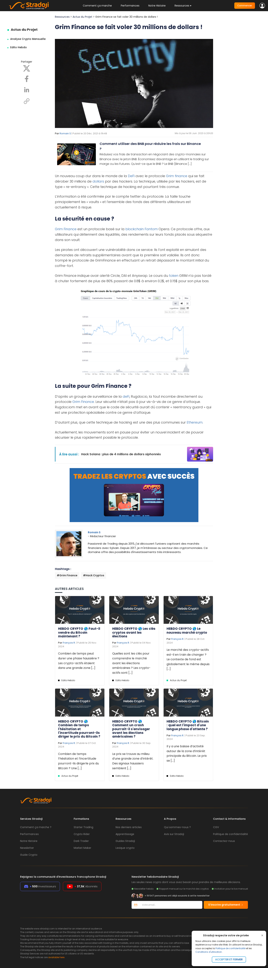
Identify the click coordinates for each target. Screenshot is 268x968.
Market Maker (82, 848)
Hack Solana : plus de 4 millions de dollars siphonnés (121, 454)
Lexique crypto (125, 848)
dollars (98, 181)
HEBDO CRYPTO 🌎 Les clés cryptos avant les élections (133, 632)
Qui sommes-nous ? (177, 827)
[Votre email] (171, 905)
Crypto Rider (82, 834)
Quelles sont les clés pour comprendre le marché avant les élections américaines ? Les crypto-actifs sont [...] (131, 663)
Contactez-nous (224, 841)
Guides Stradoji (125, 841)
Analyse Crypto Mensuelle (28, 39)
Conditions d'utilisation (208, 951)
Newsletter (27, 848)
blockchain (134, 229)
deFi (126, 396)
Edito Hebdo (18, 47)
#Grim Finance (67, 575)
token (173, 275)
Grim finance (176, 176)
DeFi (131, 176)
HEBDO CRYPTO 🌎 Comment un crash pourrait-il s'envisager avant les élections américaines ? (131, 729)
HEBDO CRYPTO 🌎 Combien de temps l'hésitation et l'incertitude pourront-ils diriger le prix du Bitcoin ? (79, 729)
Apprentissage (125, 834)
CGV (216, 827)
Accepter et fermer (229, 959)
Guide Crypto (28, 855)
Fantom (151, 229)
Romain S (65, 133)
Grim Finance (65, 229)
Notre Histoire (157, 5)
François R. (69, 642)
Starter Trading (83, 827)
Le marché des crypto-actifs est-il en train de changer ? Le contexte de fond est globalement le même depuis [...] (188, 659)
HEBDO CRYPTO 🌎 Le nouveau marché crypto (187, 630)
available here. (56, 957)
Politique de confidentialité (230, 948)
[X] (26, 68)
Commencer (244, 5)
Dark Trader (81, 841)
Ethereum (194, 422)
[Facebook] (26, 78)
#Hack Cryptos (93, 575)
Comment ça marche (97, 5)
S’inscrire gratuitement (225, 905)
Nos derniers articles (129, 827)
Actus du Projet (24, 29)
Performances (130, 5)
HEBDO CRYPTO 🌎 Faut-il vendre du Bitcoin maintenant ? (79, 632)
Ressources (62, 17)
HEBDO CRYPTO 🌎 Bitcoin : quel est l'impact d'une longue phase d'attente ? (188, 725)
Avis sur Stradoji (174, 834)
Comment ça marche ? (35, 827)
